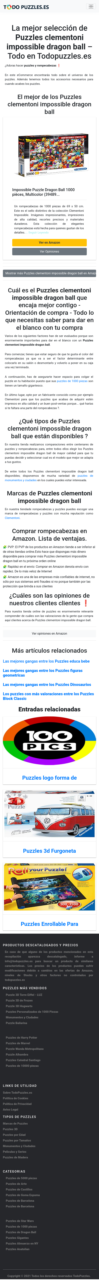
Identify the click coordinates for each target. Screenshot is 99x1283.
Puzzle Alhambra (17, 1054)
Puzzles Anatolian (18, 1249)
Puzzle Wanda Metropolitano (25, 1049)
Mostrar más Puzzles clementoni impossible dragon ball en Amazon (50, 273)
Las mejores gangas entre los (46, 661)
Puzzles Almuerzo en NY (22, 1243)
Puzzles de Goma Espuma (23, 1195)
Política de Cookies (15, 1098)
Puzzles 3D (10, 1129)
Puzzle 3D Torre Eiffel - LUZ (24, 995)
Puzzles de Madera (15, 1157)
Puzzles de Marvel (18, 1043)
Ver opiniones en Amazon (49, 633)
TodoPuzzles (81, 1276)
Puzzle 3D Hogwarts (19, 1006)
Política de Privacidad (17, 1104)
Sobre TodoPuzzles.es (17, 1092)
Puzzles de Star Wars (20, 1221)
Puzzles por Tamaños (17, 1140)
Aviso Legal (10, 1109)
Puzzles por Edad (14, 1135)
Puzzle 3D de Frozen (19, 1000)
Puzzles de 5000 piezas (21, 1178)
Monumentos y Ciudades (22, 1017)
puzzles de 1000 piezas (72, 381)
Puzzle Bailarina (16, 1023)
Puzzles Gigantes (17, 1238)
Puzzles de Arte (16, 1184)
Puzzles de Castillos (19, 1189)
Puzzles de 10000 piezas (22, 1066)
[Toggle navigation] (91, 6)
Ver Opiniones (49, 251)
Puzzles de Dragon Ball (21, 1232)
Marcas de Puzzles (15, 1123)
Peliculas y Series (14, 1152)
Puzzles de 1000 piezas (21, 1226)
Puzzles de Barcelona (20, 1201)
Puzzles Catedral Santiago (23, 1060)
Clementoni (12, 518)
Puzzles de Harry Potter (21, 1037)
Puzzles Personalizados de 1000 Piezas (32, 1012)
